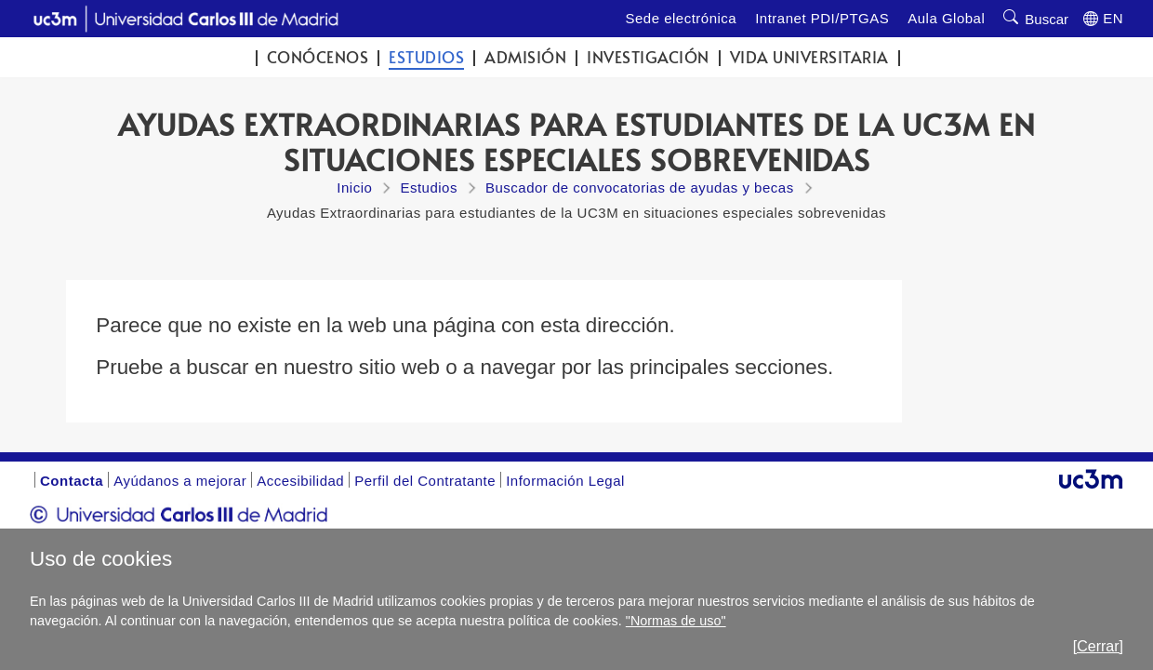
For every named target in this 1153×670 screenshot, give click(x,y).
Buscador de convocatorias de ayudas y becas (639, 187)
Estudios (426, 57)
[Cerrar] (1098, 646)
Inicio (354, 187)
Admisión (525, 57)
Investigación (648, 57)
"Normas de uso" (676, 620)
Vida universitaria (809, 57)
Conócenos (318, 57)
